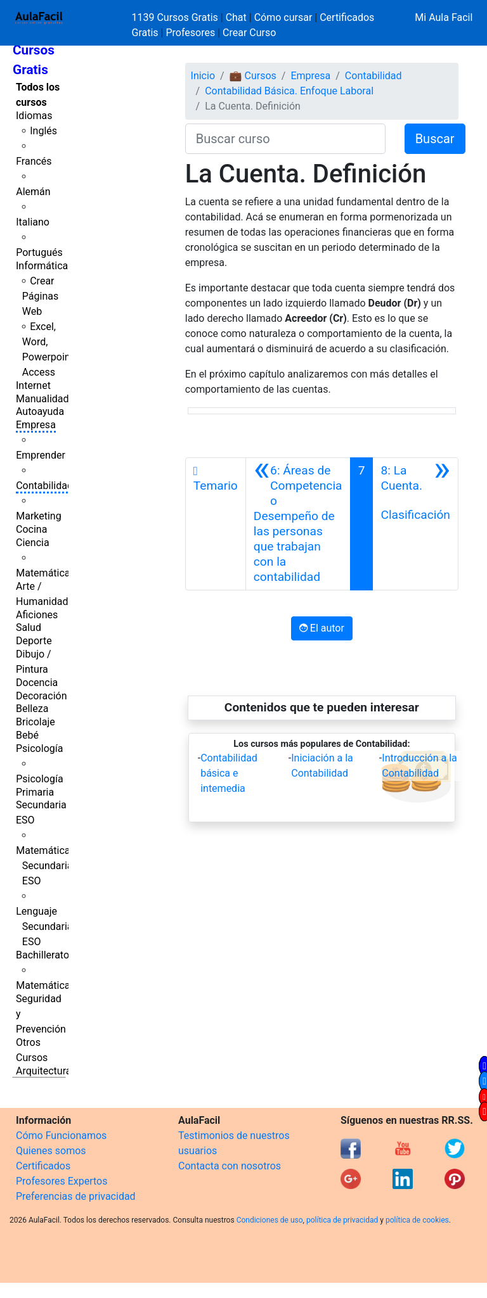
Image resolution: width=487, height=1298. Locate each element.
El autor (321, 628)
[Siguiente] (415, 523)
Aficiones (37, 615)
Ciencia (32, 543)
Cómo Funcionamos (61, 1135)
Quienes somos (51, 1151)
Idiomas (34, 116)
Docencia (37, 683)
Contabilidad (44, 486)
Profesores (190, 33)
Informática (42, 266)
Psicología (39, 748)
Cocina (31, 529)
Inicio (203, 76)
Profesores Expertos (61, 1181)
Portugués (39, 252)
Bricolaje (35, 722)
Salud (28, 627)
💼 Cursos (253, 76)
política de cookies (417, 1220)
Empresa (36, 425)
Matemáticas (45, 573)
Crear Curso (249, 33)
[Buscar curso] (285, 139)
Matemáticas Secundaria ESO (45, 865)
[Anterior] (298, 523)
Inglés (43, 131)
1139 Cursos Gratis (176, 17)
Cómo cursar (283, 17)
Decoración (41, 696)
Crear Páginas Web (40, 296)
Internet (33, 385)
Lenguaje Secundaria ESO (44, 926)
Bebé (27, 735)
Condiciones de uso (270, 1220)
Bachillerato (42, 955)
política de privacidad (342, 1220)
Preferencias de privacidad (76, 1196)
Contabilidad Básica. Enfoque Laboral (289, 91)
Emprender (40, 455)
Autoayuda (40, 411)
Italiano (32, 222)
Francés (33, 161)
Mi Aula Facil (443, 17)
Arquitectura (43, 1071)
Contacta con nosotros (229, 1166)
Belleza (32, 709)
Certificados (43, 1166)
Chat (236, 17)
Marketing (38, 516)
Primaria (35, 792)
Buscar (435, 138)
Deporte (34, 641)
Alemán (33, 192)
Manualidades (47, 399)
